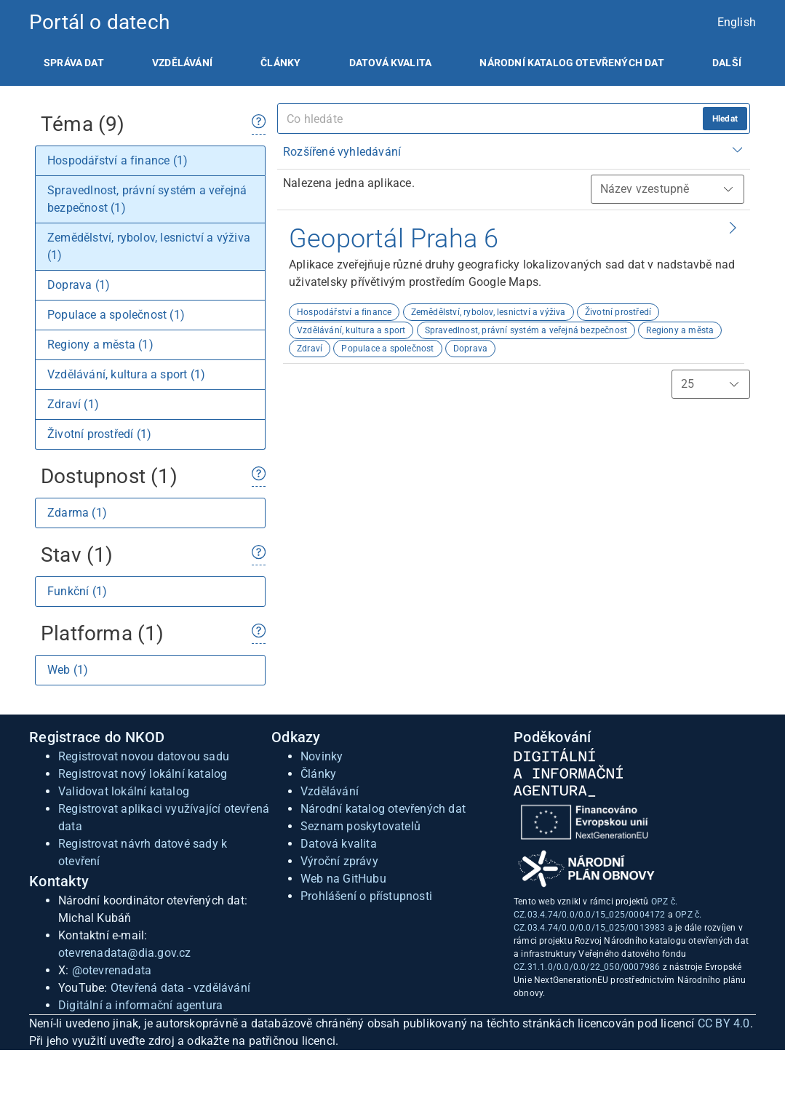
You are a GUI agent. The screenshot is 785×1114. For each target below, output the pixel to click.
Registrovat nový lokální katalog (142, 774)
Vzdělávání (182, 62)
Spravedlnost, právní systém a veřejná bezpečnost (526, 330)
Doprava (470, 348)
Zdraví (309, 348)
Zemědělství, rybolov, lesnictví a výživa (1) (148, 246)
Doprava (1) (78, 285)
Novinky (321, 756)
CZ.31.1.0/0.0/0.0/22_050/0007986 (587, 967)
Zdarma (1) (77, 513)
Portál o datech (99, 22)
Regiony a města (680, 330)
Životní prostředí (618, 312)
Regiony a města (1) (100, 344)
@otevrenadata (112, 970)
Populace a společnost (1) (116, 315)
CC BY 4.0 (724, 1023)
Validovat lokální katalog (123, 791)
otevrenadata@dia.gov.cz (124, 953)
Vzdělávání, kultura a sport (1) (126, 374)
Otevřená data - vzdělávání (180, 988)
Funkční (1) (77, 591)
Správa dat (74, 62)
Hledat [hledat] (725, 119)
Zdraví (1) (73, 404)
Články (280, 62)
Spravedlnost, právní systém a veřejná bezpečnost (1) (147, 199)
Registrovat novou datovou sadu (143, 756)
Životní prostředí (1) (99, 434)
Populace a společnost (387, 348)
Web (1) (67, 670)
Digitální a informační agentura (140, 1005)
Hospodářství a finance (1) (117, 160)
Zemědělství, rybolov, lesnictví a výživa (488, 312)
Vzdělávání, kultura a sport (351, 330)
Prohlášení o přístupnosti (366, 896)
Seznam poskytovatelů (360, 826)
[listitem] (74, 62)
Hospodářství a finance (344, 312)
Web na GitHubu (343, 879)
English (736, 22)
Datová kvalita (390, 62)
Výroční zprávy (339, 861)
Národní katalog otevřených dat (383, 809)
